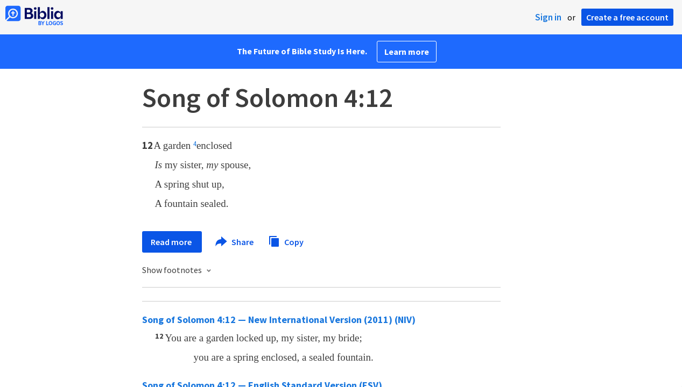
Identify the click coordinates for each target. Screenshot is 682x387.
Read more (172, 241)
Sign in (548, 17)
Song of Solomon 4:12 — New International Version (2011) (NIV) (279, 319)
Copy (286, 240)
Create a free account (627, 17)
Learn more (406, 51)
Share (235, 241)
